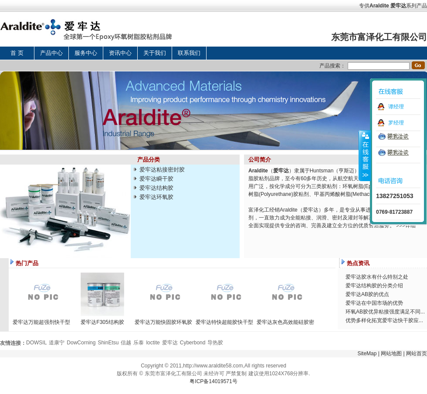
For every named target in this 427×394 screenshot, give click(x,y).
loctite (152, 343)
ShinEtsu (108, 343)
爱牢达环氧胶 (156, 197)
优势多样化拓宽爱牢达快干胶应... (384, 320)
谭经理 (396, 107)
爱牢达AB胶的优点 (367, 294)
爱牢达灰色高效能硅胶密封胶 (285, 322)
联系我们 (189, 53)
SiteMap (366, 353)
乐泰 (138, 343)
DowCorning (81, 343)
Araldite (379, 6)
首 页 (17, 53)
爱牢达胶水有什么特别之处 (377, 277)
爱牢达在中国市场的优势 (374, 303)
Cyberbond (193, 343)
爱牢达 (398, 6)
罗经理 (396, 123)
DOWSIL (36, 343)
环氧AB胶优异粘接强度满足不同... (385, 312)
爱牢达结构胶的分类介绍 (374, 286)
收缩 (365, 155)
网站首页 (416, 353)
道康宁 (56, 343)
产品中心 (51, 53)
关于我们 (154, 53)
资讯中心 (120, 53)
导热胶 (215, 343)
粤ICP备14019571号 (213, 381)
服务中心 (86, 53)
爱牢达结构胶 (156, 188)
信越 (126, 343)
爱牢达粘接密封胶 (162, 169)
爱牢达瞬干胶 (156, 178)
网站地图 (391, 353)
